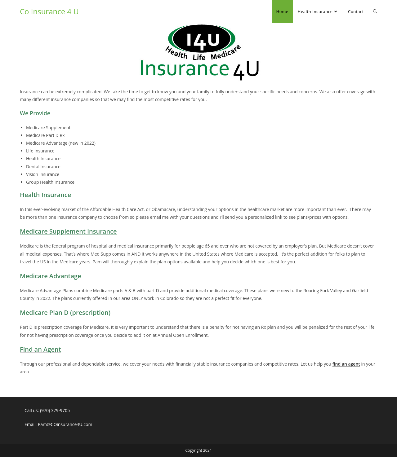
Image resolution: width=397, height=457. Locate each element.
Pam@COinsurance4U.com (65, 424)
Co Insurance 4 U (49, 11)
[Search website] (375, 11)
